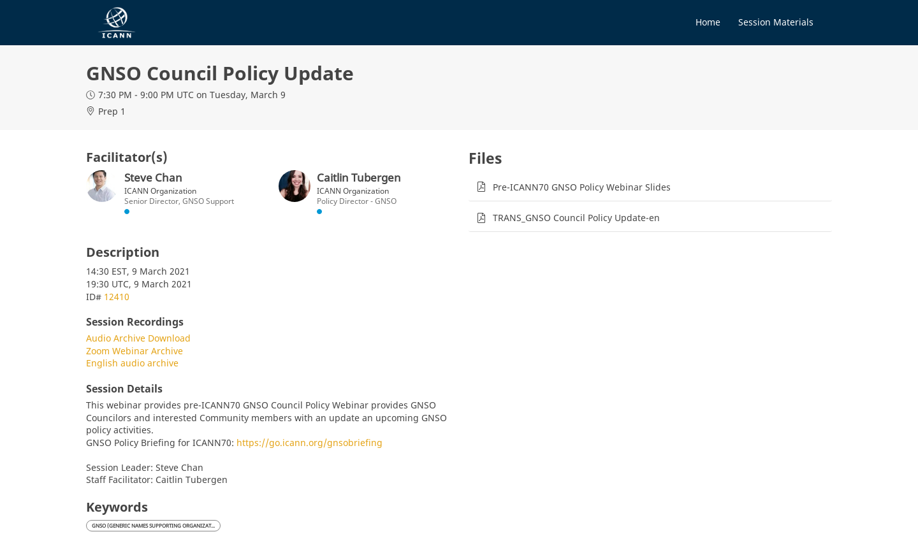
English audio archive (132, 363)
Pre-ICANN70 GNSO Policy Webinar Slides (582, 187)
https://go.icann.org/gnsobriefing (309, 442)
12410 (116, 297)
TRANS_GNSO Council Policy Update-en (576, 218)
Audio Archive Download (138, 338)
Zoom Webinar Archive (134, 351)
